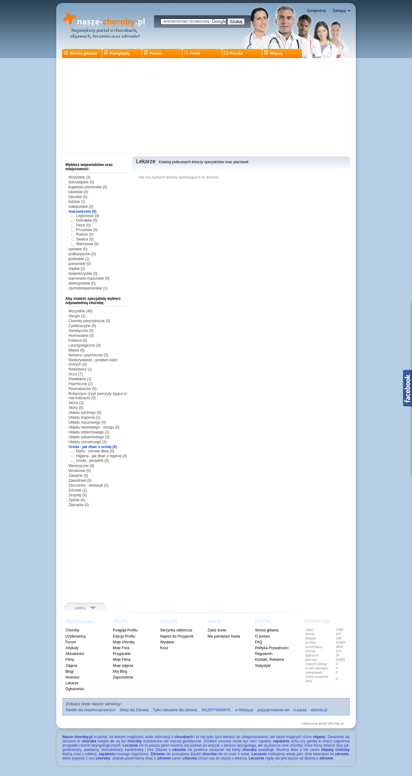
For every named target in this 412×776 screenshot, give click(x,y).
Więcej (273, 53)
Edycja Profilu (124, 636)
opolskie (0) (77, 249)
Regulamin (263, 654)
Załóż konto (217, 630)
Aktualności (74, 654)
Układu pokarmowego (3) (88, 437)
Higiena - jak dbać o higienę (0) (101, 456)
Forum (153, 53)
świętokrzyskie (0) (82, 273)
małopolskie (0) (80, 206)
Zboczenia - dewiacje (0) (88, 485)
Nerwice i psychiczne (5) (88, 355)
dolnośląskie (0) (81, 182)
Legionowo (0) (87, 216)
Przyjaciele (122, 654)
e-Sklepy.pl (244, 710)
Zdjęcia (71, 666)
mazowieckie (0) (82, 211)
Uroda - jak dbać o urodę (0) (92, 447)
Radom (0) (85, 234)
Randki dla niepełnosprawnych (91, 710)
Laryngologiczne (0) (84, 345)
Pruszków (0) (86, 230)
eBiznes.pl (336, 723)
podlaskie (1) (79, 259)
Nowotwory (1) (80, 369)
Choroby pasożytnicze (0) (89, 321)
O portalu (262, 636)
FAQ (258, 642)
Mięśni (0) (76, 350)
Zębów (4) (76, 500)
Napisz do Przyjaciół (176, 636)
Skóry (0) (75, 408)
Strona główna (80, 53)
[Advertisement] (206, 107)
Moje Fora (121, 648)
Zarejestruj (316, 11)
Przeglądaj (117, 53)
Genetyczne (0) (81, 331)
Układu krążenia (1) (84, 417)
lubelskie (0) (78, 192)
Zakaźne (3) (78, 475)
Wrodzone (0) (79, 471)
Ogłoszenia (74, 689)
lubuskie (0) (77, 197)
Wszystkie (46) (80, 311)
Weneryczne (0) (81, 466)
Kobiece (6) (77, 340)
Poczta (233, 53)
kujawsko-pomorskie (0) (87, 187)
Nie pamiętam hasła (224, 636)
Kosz (164, 648)
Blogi (69, 671)
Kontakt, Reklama (269, 659)
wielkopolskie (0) (82, 283)
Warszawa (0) (87, 244)
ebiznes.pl (319, 710)
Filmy (69, 659)
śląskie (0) (76, 269)
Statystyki (262, 666)
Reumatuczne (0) (82, 389)
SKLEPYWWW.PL (216, 710)
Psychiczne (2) (80, 384)
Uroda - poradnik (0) (92, 460)
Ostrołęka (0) (86, 220)
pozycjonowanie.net (273, 710)
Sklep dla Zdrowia (134, 710)
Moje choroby (124, 642)
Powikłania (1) (79, 379)
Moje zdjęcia (123, 666)
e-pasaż (300, 710)
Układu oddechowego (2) (88, 432)
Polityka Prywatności (272, 648)
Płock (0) (83, 225)
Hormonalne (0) (81, 335)
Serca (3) (75, 403)
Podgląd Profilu (125, 630)
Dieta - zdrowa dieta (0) (95, 451)
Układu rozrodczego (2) (87, 442)
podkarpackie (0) (82, 254)
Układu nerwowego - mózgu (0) (94, 427)
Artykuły (72, 648)
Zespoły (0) (77, 495)
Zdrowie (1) (77, 490)
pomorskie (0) (79, 264)
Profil (192, 53)
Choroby (72, 630)
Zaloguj (339, 11)
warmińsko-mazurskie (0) (88, 278)
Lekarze (72, 683)
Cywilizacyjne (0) (82, 326)
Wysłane (167, 642)
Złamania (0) (78, 505)
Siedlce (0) (85, 239)
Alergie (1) (76, 316)
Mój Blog (120, 671)
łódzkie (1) (76, 202)
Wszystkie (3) (79, 177)
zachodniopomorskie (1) (88, 288)
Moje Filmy (122, 659)
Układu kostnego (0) (84, 412)
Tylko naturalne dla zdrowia (175, 710)
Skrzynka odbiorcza (176, 630)
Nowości (72, 677)
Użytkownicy (75, 636)
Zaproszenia (123, 677)
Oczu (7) (75, 374)
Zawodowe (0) (80, 480)
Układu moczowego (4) (87, 422)
